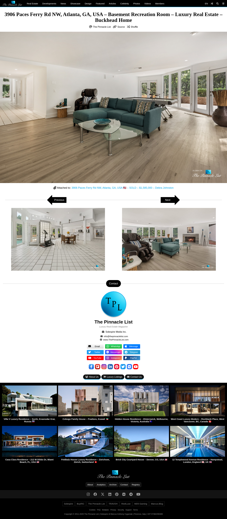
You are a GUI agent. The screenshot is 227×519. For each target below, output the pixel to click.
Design (88, 3)
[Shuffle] (211, 3)
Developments (49, 3)
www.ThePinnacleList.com (116, 339)
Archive (113, 484)
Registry (136, 484)
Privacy (113, 510)
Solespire (68, 503)
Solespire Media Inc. (116, 332)
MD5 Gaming (140, 503)
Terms (135, 510)
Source (121, 27)
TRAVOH (113, 503)
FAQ (98, 510)
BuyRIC (80, 503)
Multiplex (105, 510)
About (90, 484)
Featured (100, 3)
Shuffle (134, 27)
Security (121, 510)
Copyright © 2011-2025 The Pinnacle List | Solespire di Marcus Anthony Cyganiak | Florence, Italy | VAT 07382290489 (113, 514)
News (63, 3)
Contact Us (134, 377)
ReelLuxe (125, 503)
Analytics (101, 484)
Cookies (92, 510)
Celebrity (124, 3)
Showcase (75, 3)
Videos (147, 3)
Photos (136, 3)
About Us (92, 377)
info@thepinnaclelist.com (116, 336)
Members (159, 3)
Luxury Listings (113, 377)
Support (129, 510)
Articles (112, 3)
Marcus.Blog (157, 503)
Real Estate (32, 3)
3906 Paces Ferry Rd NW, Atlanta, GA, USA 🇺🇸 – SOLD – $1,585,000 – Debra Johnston (122, 187)
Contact (124, 484)
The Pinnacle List (102, 27)
